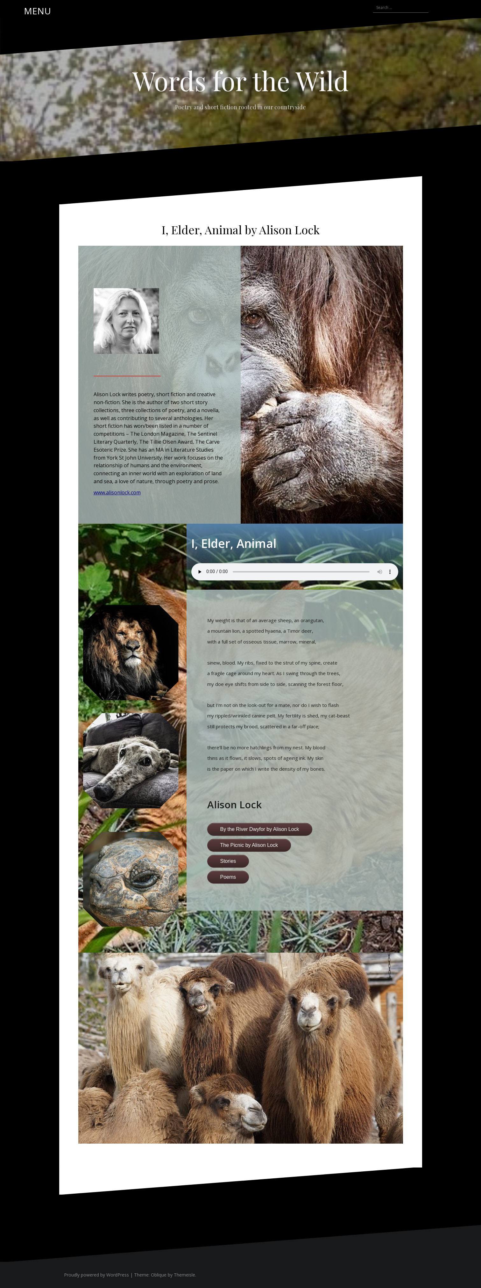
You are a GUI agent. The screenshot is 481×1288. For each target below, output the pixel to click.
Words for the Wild (240, 80)
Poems (228, 877)
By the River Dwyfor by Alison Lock (259, 829)
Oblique (158, 1275)
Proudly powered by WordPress (96, 1275)
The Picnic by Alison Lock (249, 845)
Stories (228, 861)
